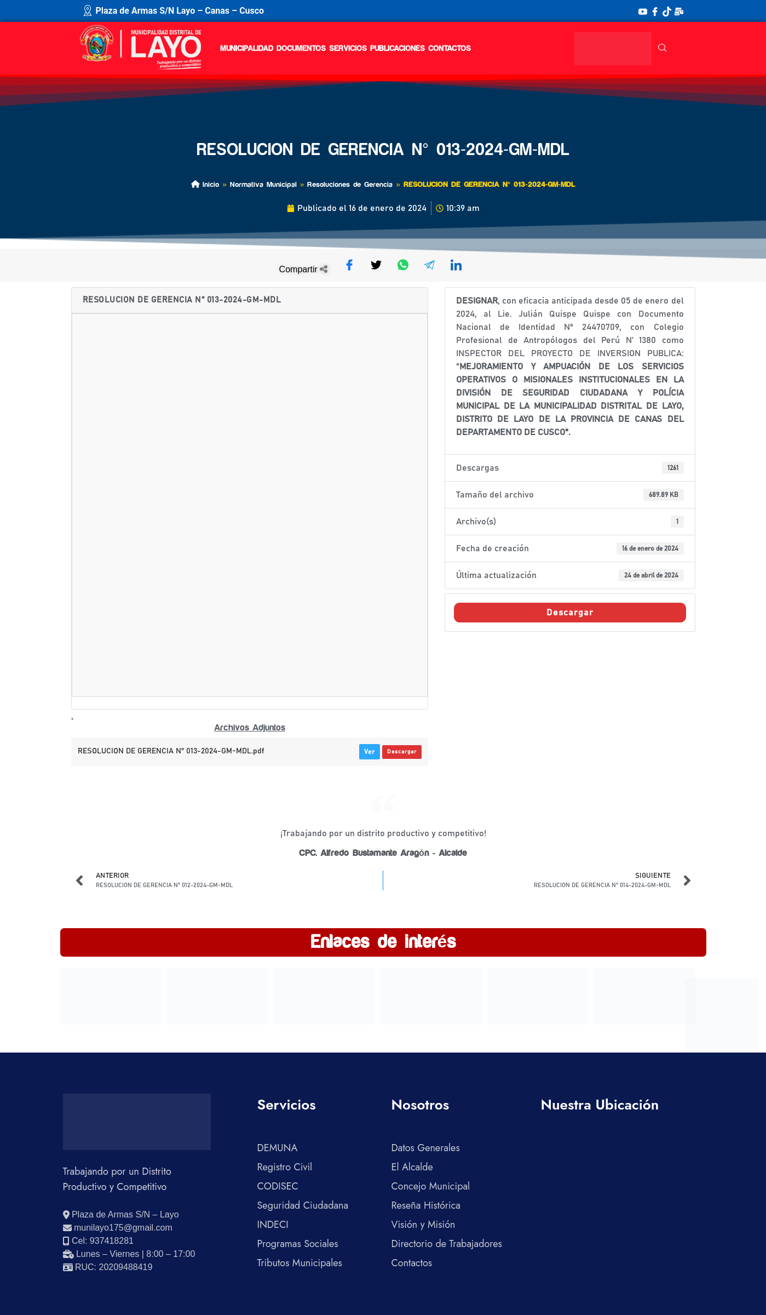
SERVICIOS (348, 48)
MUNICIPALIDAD (246, 48)
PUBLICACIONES (397, 48)
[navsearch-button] (662, 49)
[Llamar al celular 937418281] (98, 1241)
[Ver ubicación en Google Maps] (121, 1214)
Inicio (205, 184)
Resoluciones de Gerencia (350, 184)
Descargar (402, 751)
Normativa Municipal (263, 184)
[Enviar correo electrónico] (117, 1227)
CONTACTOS (449, 48)
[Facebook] (654, 11)
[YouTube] (642, 11)
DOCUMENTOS (301, 48)
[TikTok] (667, 11)
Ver (369, 751)
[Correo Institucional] (679, 11)
